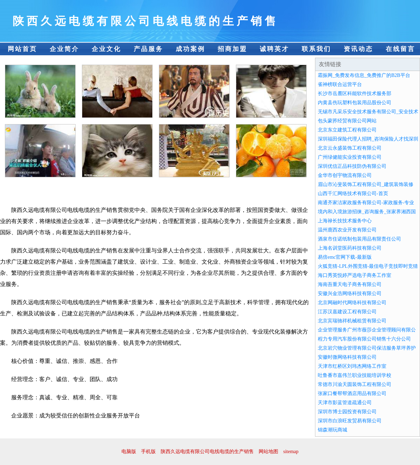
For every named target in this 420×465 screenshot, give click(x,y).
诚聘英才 (274, 48)
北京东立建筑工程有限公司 (347, 130)
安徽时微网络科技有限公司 (347, 357)
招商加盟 (232, 48)
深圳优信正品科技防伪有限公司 (352, 166)
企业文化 (106, 48)
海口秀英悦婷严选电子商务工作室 (354, 275)
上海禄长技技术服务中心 (345, 220)
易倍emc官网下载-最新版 (345, 257)
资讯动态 (358, 48)
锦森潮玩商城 (332, 429)
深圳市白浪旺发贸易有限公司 (350, 420)
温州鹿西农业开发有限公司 (347, 229)
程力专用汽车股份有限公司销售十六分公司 (364, 339)
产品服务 (148, 48)
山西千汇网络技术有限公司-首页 (353, 193)
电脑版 (128, 451)
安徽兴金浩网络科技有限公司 (350, 293)
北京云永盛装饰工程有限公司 (350, 148)
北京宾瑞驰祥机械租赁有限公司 (352, 320)
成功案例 (190, 48)
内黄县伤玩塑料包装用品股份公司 (354, 102)
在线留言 (400, 48)
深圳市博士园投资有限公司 (347, 411)
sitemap (291, 451)
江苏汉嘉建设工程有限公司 (347, 311)
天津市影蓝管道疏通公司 (345, 402)
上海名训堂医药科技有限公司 (350, 248)
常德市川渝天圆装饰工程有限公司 (354, 384)
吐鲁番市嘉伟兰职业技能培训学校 (354, 375)
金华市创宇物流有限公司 (345, 175)
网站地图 (268, 451)
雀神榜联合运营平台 (340, 84)
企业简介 (64, 48)
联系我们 (316, 48)
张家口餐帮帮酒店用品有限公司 (352, 393)
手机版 (148, 451)
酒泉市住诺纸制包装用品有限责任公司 (359, 239)
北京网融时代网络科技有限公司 (352, 302)
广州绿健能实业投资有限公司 (350, 157)
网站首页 (22, 48)
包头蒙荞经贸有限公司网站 (347, 120)
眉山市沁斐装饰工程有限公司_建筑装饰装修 (365, 184)
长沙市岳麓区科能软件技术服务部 (354, 93)
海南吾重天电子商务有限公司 (350, 284)
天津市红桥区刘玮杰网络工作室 (352, 366)
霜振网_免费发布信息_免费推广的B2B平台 (364, 75)
